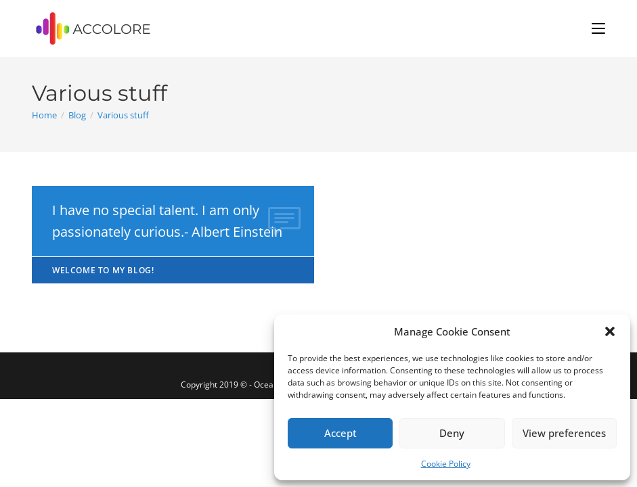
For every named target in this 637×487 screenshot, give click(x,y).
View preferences (564, 433)
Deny (451, 433)
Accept (340, 433)
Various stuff (123, 115)
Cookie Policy (445, 463)
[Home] (44, 115)
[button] (610, 331)
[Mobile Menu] (598, 28)
